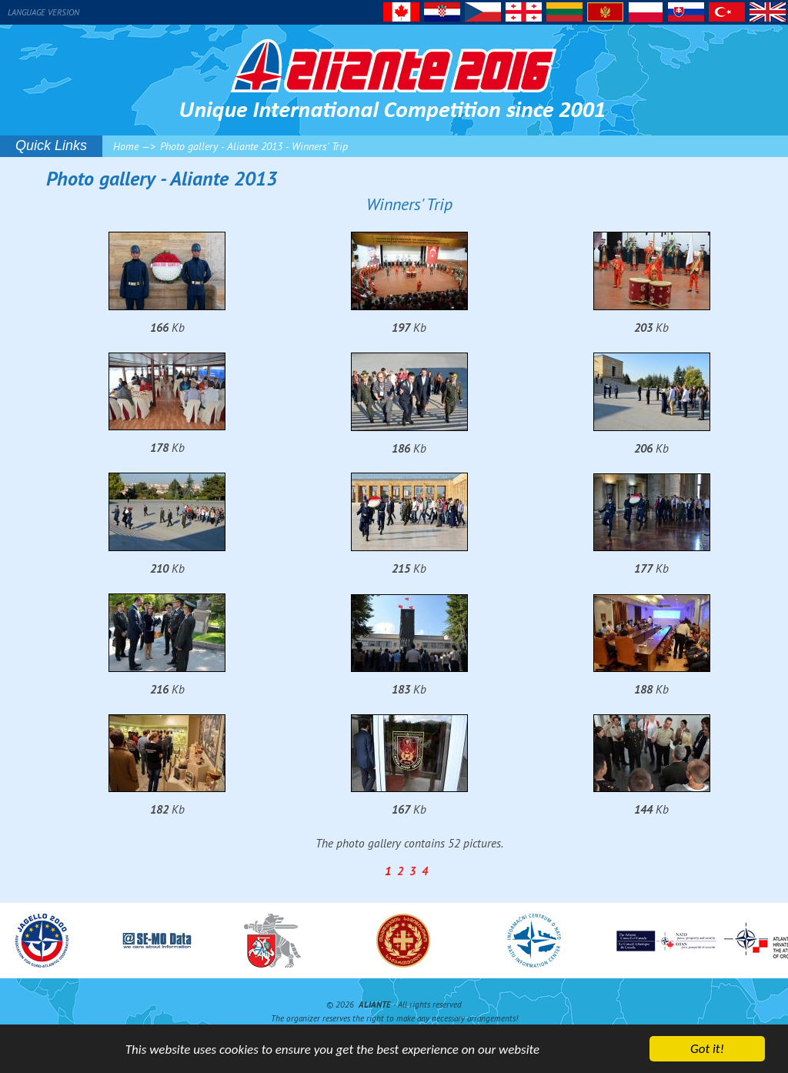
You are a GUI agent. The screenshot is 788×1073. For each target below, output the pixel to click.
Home (126, 146)
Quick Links (51, 145)
